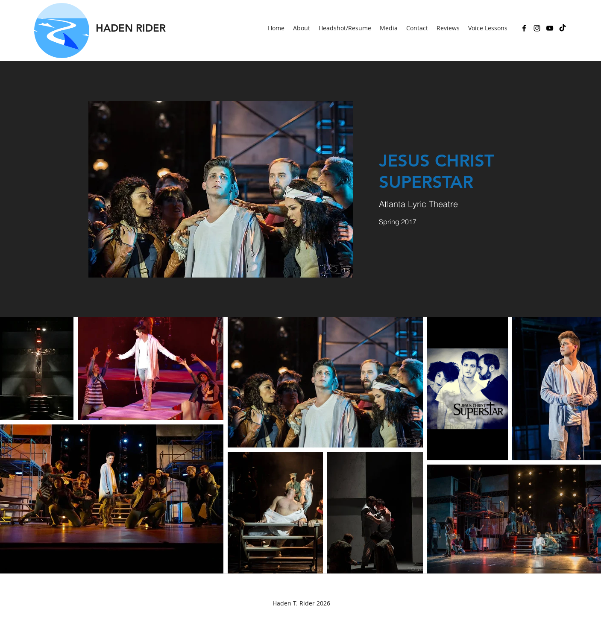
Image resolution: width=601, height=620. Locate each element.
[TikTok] (562, 28)
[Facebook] (524, 28)
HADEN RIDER (131, 28)
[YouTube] (549, 28)
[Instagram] (537, 28)
